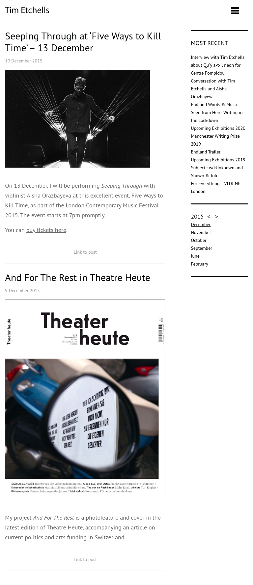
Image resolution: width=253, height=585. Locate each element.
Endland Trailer (205, 152)
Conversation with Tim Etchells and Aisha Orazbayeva (213, 89)
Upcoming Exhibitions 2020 (218, 128)
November (201, 232)
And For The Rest (53, 517)
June (195, 256)
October (198, 240)
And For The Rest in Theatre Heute (77, 277)
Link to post (85, 252)
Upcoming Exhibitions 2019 (218, 160)
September (201, 248)
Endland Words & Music (214, 104)
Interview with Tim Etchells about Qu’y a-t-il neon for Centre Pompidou (217, 65)
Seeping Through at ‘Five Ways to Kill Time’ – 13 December (83, 41)
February (199, 264)
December (201, 224)
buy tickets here (46, 230)
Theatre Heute (64, 527)
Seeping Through (121, 185)
